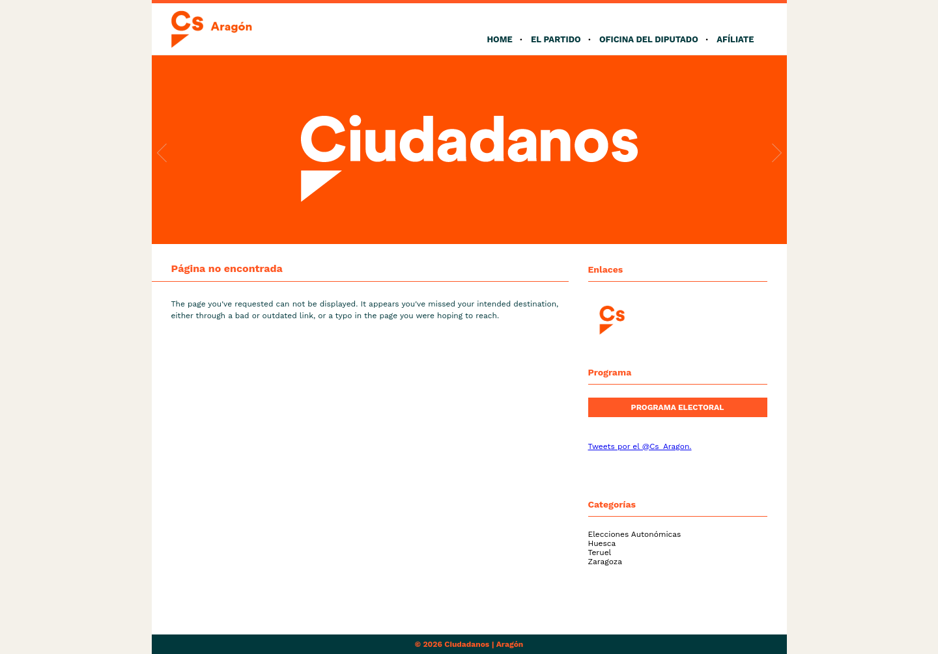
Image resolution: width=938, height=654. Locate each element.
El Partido (555, 39)
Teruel (600, 552)
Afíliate (735, 39)
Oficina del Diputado (648, 39)
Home (499, 39)
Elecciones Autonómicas (634, 534)
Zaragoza (605, 561)
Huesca (602, 543)
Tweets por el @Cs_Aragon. (640, 446)
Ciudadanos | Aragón (483, 644)
